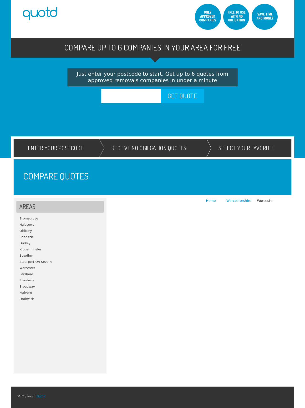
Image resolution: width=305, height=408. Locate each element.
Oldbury (26, 231)
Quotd (40, 396)
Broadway (27, 286)
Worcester (27, 268)
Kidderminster (30, 249)
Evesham (27, 280)
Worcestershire (238, 201)
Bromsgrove (29, 218)
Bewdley (26, 255)
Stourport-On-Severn (36, 262)
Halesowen (28, 224)
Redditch (26, 237)
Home (211, 201)
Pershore (26, 274)
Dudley (25, 243)
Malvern (26, 292)
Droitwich (27, 299)
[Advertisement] (60, 335)
